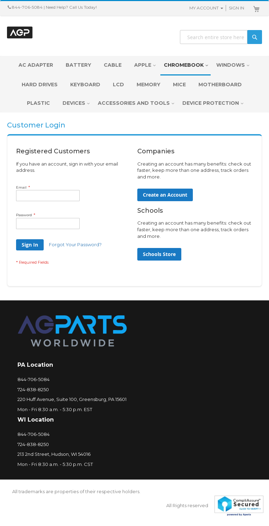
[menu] (134, 84)
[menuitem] (37, 65)
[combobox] (221, 37)
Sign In (236, 7)
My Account (204, 7)
